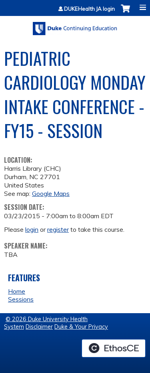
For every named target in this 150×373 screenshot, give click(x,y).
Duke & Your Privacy (81, 326)
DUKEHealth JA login (89, 9)
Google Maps (51, 193)
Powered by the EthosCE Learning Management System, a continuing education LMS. (113, 348)
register (58, 229)
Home (16, 291)
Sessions (21, 299)
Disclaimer (39, 326)
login (31, 229)
